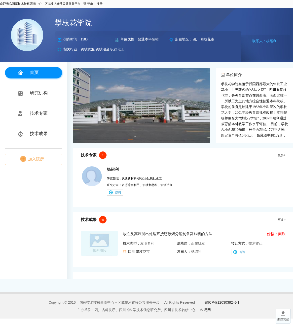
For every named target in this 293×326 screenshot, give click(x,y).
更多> (282, 155)
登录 (90, 3)
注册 (100, 3)
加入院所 (36, 159)
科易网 (205, 310)
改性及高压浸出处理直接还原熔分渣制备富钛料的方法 (167, 234)
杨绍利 (113, 169)
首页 (34, 72)
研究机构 (39, 92)
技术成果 (39, 133)
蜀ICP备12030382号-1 (222, 302)
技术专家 (39, 113)
